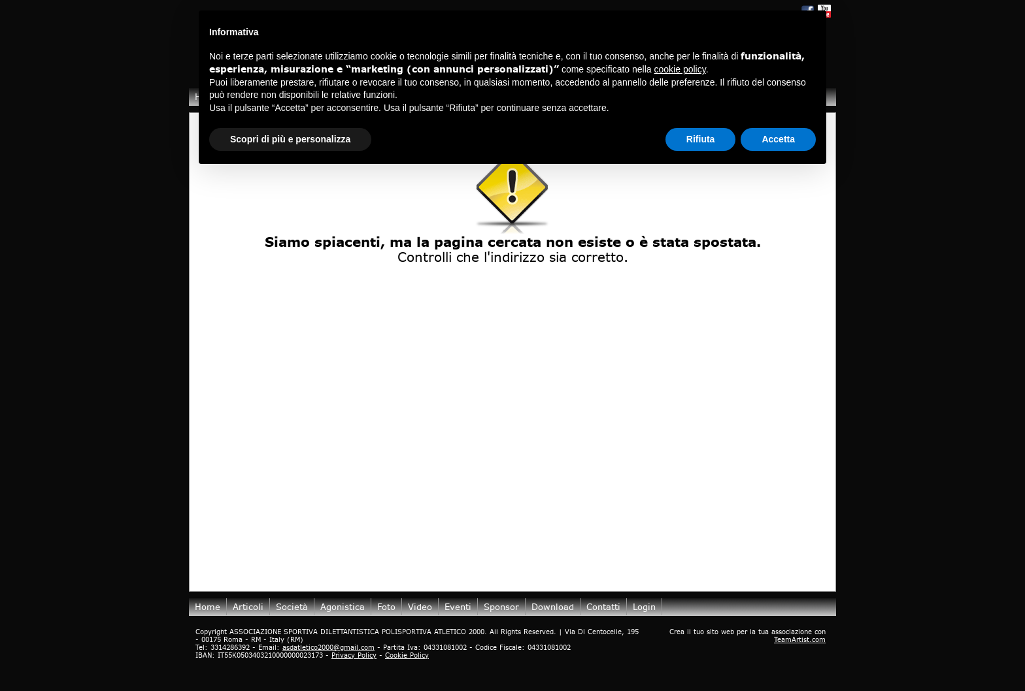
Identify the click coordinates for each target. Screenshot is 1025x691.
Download (552, 607)
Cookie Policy (407, 655)
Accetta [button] (778, 139)
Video (420, 607)
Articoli (248, 607)
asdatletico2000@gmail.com (328, 647)
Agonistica (342, 607)
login (644, 607)
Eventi (458, 607)
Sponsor (501, 607)
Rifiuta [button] (700, 139)
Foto (386, 607)
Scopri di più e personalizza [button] (290, 139)
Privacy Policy (354, 655)
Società (292, 607)
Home (207, 607)
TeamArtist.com (800, 639)
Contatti (603, 607)
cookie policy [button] (680, 69)
